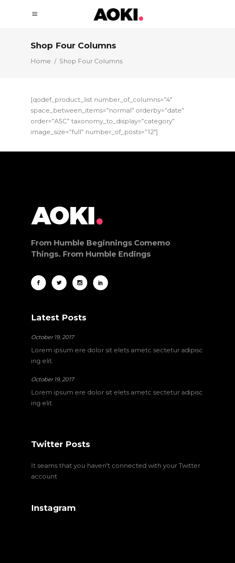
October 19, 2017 (52, 337)
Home (41, 61)
